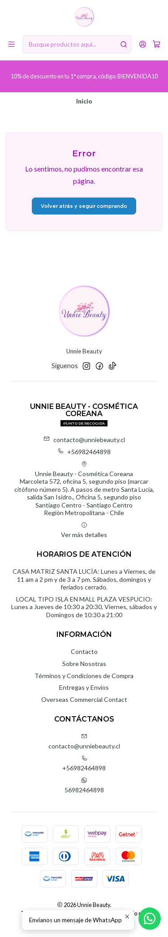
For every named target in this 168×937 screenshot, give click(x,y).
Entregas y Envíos (84, 687)
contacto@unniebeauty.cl (84, 439)
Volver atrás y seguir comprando (84, 206)
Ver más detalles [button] (84, 530)
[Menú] (11, 44)
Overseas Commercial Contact (84, 699)
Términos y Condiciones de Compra (84, 675)
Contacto (84, 651)
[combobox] (77, 44)
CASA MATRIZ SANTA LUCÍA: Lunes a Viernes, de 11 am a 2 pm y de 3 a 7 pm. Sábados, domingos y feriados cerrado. (84, 579)
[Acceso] (143, 44)
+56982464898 (84, 452)
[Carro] (157, 44)
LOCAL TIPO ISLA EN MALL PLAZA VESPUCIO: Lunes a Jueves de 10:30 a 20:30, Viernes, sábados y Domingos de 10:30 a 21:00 (84, 607)
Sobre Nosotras (84, 663)
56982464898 (84, 785)
